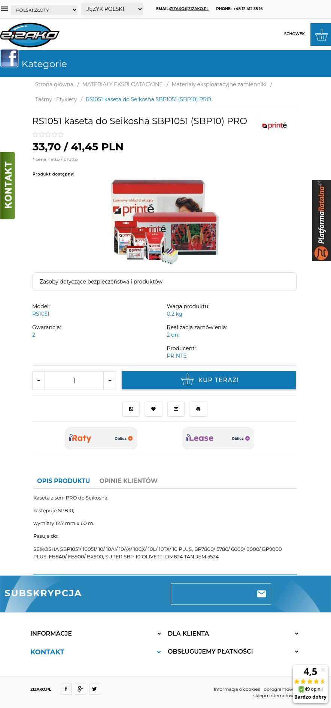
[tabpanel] (165, 532)
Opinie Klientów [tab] (128, 480)
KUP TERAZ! (209, 380)
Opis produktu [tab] (63, 480)
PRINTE (177, 355)
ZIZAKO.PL (40, 689)
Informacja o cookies (237, 689)
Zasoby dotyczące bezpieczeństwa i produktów (101, 281)
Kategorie (36, 63)
